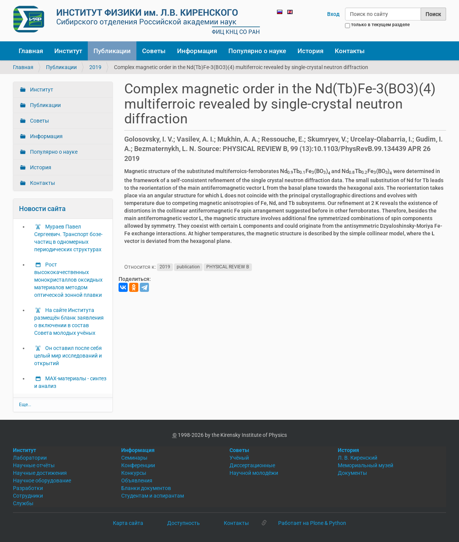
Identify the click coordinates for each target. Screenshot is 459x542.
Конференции (138, 465)
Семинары (134, 458)
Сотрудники (28, 496)
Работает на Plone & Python (312, 523)
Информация (197, 51)
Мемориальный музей (365, 465)
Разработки (28, 488)
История (310, 51)
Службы (23, 503)
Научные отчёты (34, 465)
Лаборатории (30, 458)
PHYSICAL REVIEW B (227, 267)
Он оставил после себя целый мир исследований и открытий (68, 355)
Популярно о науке (257, 51)
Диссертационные (252, 465)
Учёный (239, 458)
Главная (31, 51)
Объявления (136, 480)
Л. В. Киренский (357, 458)
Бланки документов (146, 488)
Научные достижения (40, 473)
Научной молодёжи (254, 473)
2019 (95, 67)
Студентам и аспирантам (152, 496)
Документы (352, 473)
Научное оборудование (42, 480)
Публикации (112, 51)
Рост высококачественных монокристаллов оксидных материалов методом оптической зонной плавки (68, 280)
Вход (333, 14)
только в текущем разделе (380, 24)
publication (188, 267)
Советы (154, 51)
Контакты (350, 51)
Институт (68, 51)
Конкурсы (133, 473)
